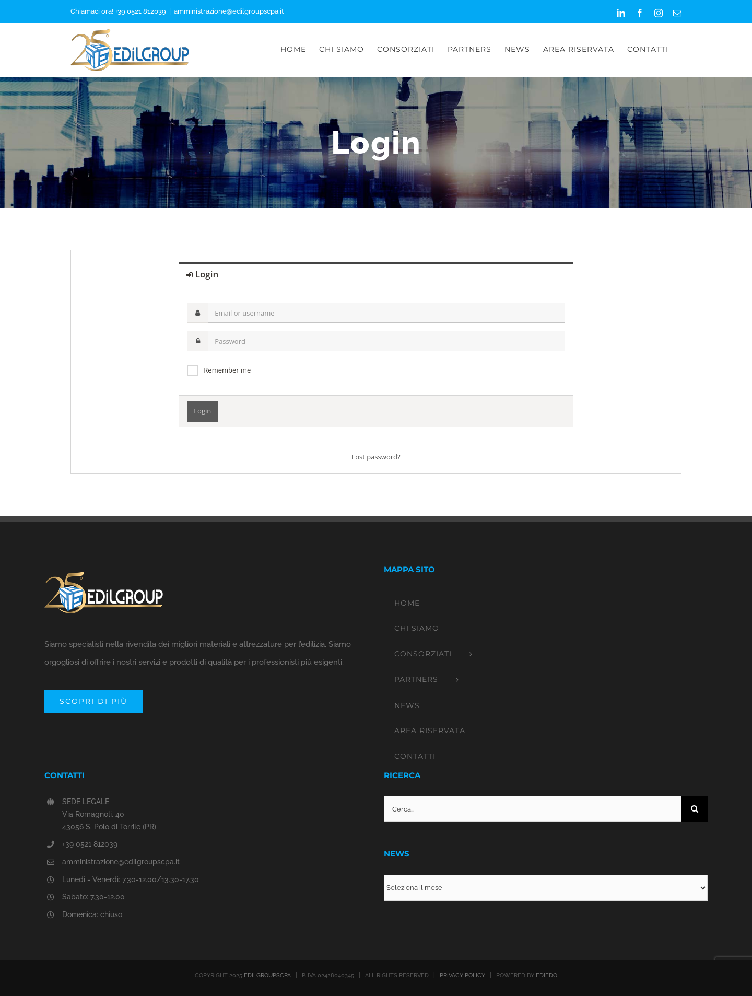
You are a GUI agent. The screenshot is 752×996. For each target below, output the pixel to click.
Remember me (227, 370)
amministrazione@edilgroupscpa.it (229, 11)
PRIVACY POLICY (462, 975)
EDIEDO (546, 975)
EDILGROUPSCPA (267, 975)
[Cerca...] (533, 809)
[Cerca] (695, 809)
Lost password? (375, 456)
